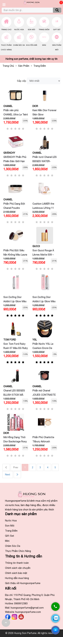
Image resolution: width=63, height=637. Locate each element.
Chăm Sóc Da (19, 45)
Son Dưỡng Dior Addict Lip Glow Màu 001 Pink (14, 301)
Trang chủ (6, 29)
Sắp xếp (21, 81)
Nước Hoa (19, 29)
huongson (27, 607)
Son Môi (31, 29)
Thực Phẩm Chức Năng (18, 551)
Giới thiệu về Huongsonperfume (22, 583)
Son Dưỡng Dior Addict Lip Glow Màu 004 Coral (43, 301)
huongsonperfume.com (28, 612)
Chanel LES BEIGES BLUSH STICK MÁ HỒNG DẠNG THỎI (14, 394)
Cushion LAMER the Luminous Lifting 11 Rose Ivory (43, 208)
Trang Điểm (44, 29)
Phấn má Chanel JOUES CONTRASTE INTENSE (44, 394)
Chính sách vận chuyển (17, 568)
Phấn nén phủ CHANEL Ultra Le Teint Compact (15, 114)
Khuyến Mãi (31, 45)
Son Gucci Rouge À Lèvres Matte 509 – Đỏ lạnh (43, 254)
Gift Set (56, 29)
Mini (44, 45)
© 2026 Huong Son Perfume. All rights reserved (31, 633)
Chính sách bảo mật (16, 573)
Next (7, 474)
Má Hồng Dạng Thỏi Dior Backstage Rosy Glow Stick (15, 441)
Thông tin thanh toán (17, 563)
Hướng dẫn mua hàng (17, 578)
